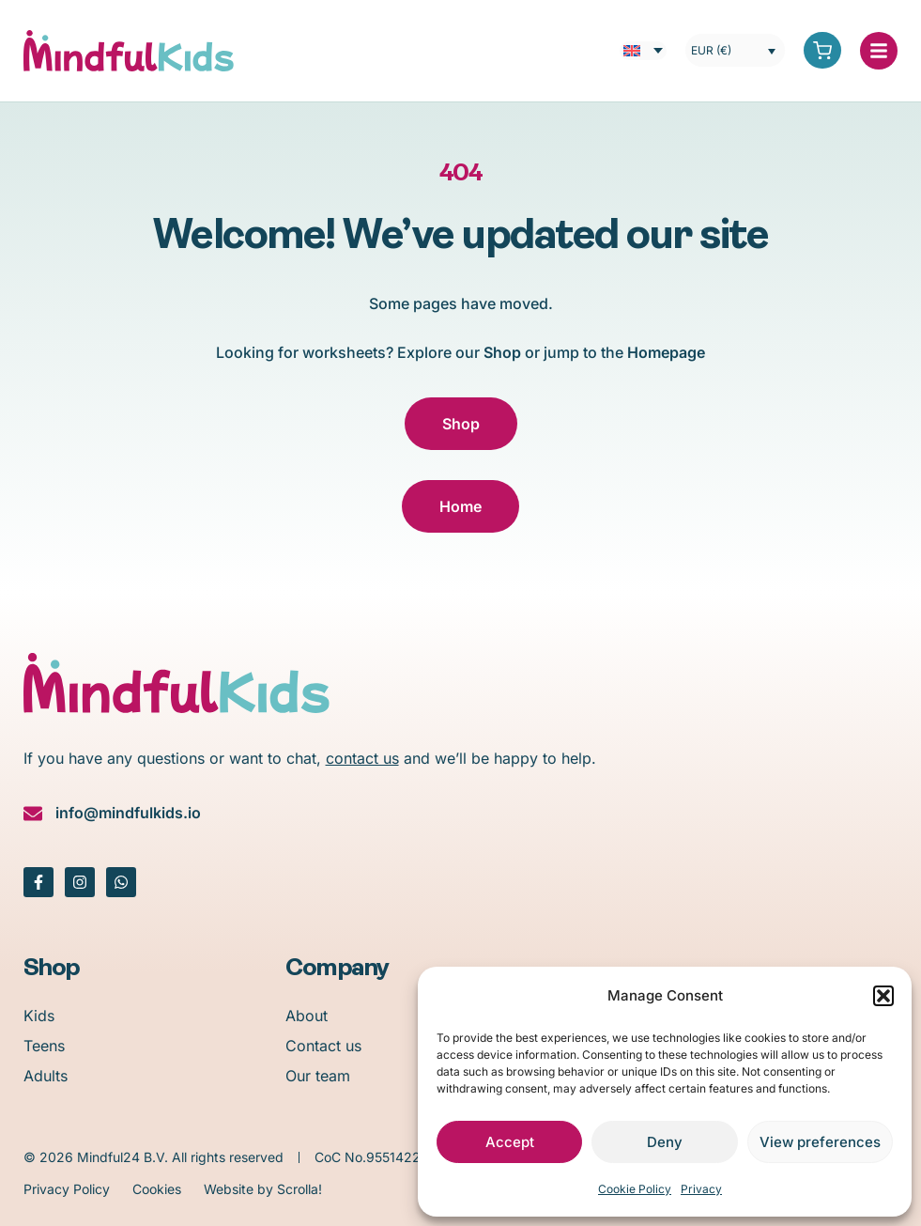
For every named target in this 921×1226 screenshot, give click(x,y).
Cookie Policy (634, 1189)
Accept (509, 1142)
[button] (883, 995)
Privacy (701, 1189)
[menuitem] (643, 50)
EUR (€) (711, 50)
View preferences (820, 1142)
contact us (362, 758)
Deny (665, 1142)
